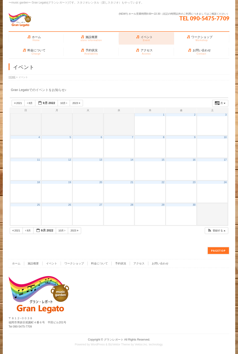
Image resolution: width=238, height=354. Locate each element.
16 (194, 159)
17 (225, 159)
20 (100, 182)
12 (69, 159)
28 (131, 204)
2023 (76, 103)
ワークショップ (74, 263)
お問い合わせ (160, 263)
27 (100, 204)
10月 (64, 103)
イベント (51, 263)
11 (38, 159)
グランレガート (113, 339)
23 (194, 182)
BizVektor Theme (119, 344)
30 (194, 204)
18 (38, 182)
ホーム (16, 263)
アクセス (139, 263)
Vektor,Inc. (141, 344)
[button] (216, 230)
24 (225, 182)
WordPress (98, 344)
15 (163, 159)
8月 (30, 103)
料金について (99, 263)
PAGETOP (218, 250)
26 (69, 204)
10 (225, 137)
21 (131, 182)
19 (69, 182)
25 (38, 204)
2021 (18, 103)
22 (163, 182)
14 (131, 159)
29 (163, 204)
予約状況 (120, 263)
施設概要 (33, 263)
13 (100, 159)
